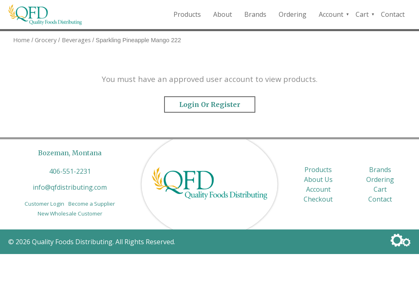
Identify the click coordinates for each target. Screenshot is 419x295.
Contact (393, 14)
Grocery (45, 40)
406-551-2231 (70, 171)
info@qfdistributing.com (70, 187)
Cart (362, 14)
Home (21, 40)
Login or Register (209, 104)
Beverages (76, 40)
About (222, 14)
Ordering (292, 14)
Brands (255, 14)
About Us (318, 179)
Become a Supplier (91, 203)
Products (187, 14)
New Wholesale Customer (70, 213)
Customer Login (44, 203)
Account (331, 14)
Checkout (318, 199)
